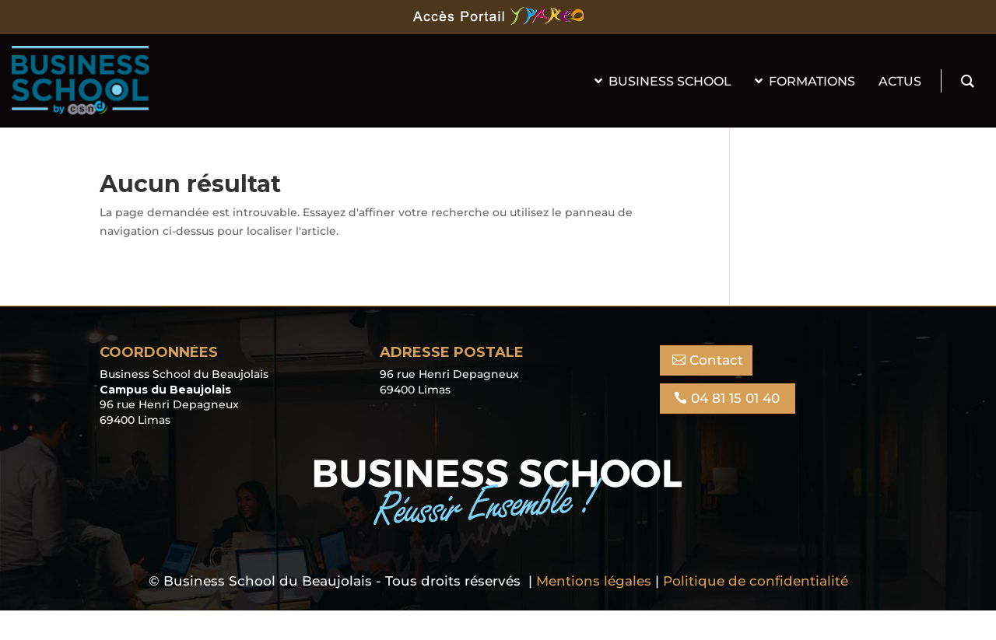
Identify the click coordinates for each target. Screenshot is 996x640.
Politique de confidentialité (755, 581)
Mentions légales (593, 581)
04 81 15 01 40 (735, 398)
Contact (716, 360)
